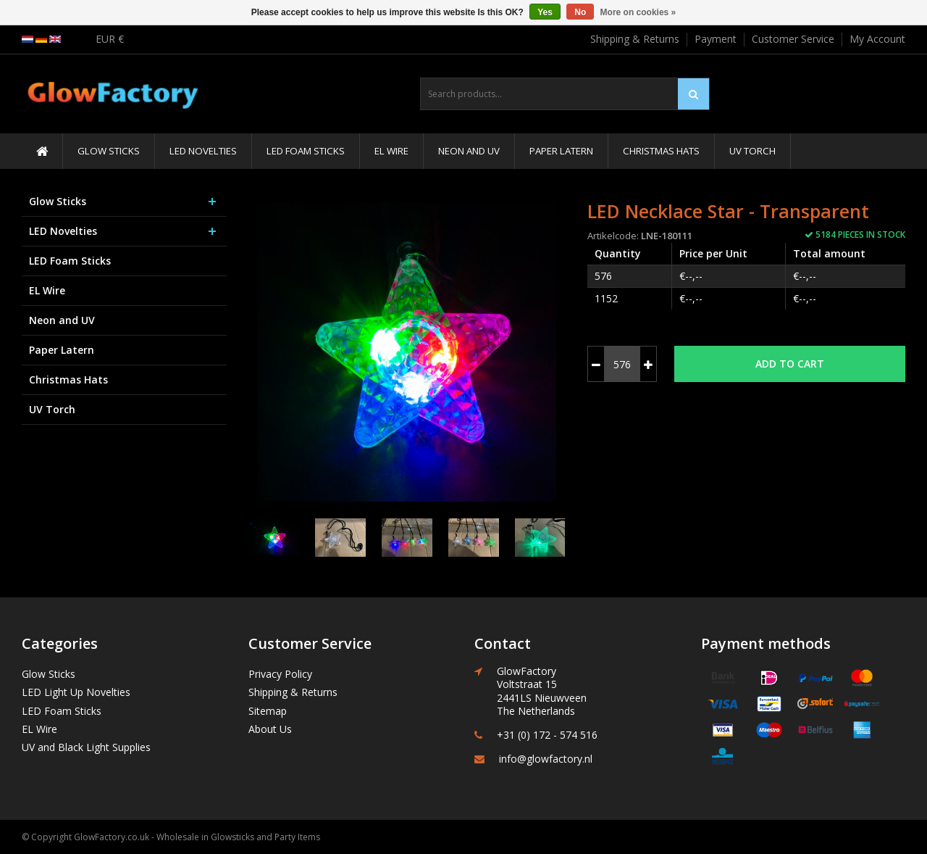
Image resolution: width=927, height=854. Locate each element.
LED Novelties (203, 150)
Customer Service (793, 39)
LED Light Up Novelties (76, 692)
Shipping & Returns (634, 39)
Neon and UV (469, 150)
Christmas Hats (661, 150)
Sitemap (267, 711)
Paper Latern (561, 150)
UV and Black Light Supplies (86, 747)
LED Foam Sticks (306, 150)
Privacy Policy (280, 674)
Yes (545, 12)
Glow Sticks (108, 150)
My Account (877, 39)
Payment (716, 39)
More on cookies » (638, 12)
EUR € (110, 39)
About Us (270, 729)
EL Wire (391, 150)
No (580, 12)
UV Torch (752, 150)
